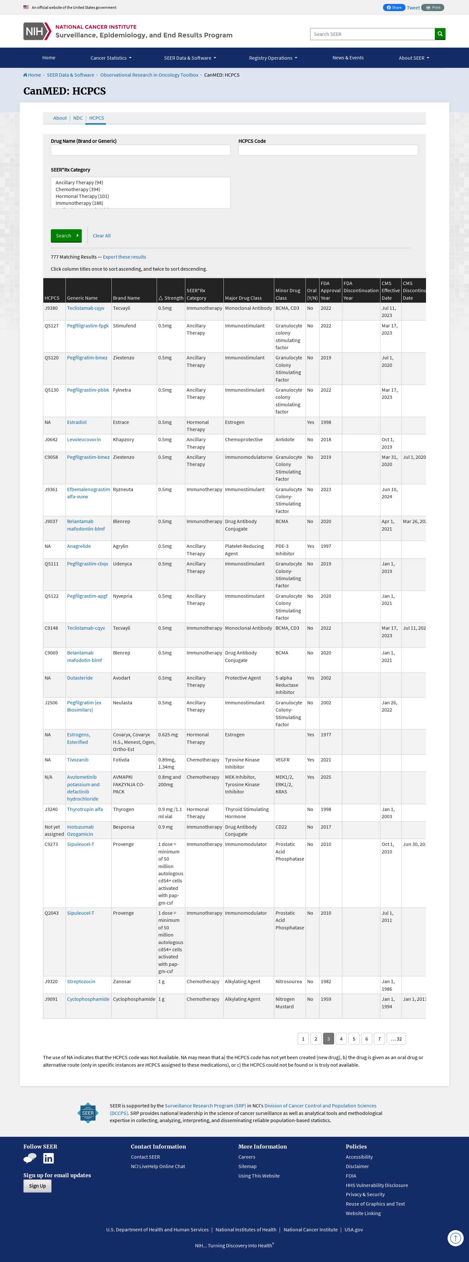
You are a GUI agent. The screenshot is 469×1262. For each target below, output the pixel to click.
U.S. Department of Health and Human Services (157, 1229)
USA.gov (354, 1229)
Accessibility (359, 1156)
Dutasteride (80, 677)
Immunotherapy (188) (140, 203)
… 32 (396, 1038)
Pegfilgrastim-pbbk (88, 389)
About (60, 117)
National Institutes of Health (246, 1229)
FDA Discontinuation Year (361, 290)
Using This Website (259, 1175)
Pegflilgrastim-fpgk (88, 325)
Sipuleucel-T (80, 844)
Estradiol (77, 422)
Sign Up (37, 1185)
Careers (246, 1156)
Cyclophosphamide (88, 999)
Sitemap (247, 1166)
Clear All (102, 235)
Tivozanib (78, 759)
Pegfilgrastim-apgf (87, 596)
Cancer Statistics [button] (109, 57)
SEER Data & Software (70, 74)
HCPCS (96, 117)
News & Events (348, 57)
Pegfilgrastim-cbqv (87, 563)
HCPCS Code (252, 141)
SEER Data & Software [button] (188, 57)
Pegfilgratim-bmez (87, 357)
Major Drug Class (243, 297)
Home (48, 57)
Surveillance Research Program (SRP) (205, 1105)
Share (396, 8)
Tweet (413, 7)
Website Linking (363, 1213)
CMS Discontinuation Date (420, 290)
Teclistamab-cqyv (86, 627)
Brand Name (126, 297)
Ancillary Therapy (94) (140, 182)
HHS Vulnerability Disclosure (377, 1185)
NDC (78, 117)
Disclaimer (357, 1166)
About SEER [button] (412, 57)
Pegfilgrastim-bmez (88, 457)
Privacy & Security (365, 1194)
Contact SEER (145, 1156)
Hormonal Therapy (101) (140, 196)
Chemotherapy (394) (140, 189)
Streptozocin (81, 981)
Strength (174, 297)
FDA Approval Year (331, 290)
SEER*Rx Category (70, 169)
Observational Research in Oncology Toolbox (149, 74)
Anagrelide (79, 546)
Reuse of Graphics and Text (375, 1203)
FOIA (351, 1175)
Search (63, 235)
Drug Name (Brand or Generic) (84, 141)
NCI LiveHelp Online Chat (158, 1166)
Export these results (124, 256)
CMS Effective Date (391, 290)
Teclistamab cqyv (85, 308)
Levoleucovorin (84, 439)
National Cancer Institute (311, 1229)
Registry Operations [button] (271, 57)
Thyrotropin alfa (85, 809)
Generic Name (82, 297)
